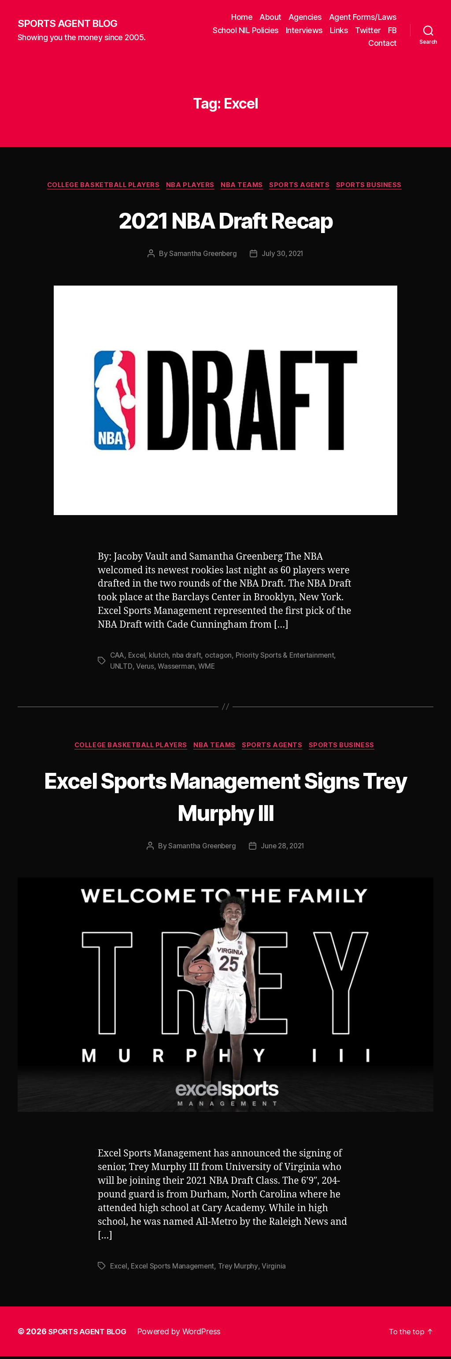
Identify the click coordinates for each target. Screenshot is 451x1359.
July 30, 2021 (283, 255)
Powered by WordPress (184, 1334)
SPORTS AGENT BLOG (71, 23)
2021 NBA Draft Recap (225, 220)
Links (339, 30)
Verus (144, 667)
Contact (382, 43)
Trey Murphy (241, 1268)
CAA (118, 656)
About (270, 17)
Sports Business (377, 186)
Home (241, 17)
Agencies (305, 17)
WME (207, 667)
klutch (160, 656)
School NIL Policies (246, 30)
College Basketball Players (99, 186)
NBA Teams (245, 186)
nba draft (189, 656)
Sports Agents (305, 186)
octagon (220, 656)
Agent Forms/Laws (363, 17)
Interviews (304, 30)
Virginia (278, 1268)
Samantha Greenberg (201, 255)
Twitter (368, 30)
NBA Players (190, 186)
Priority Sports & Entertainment (288, 656)
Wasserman (176, 667)
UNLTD (121, 667)
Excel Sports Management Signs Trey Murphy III (225, 797)
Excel (138, 656)
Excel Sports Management (175, 1268)
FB (392, 30)
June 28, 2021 (283, 848)
